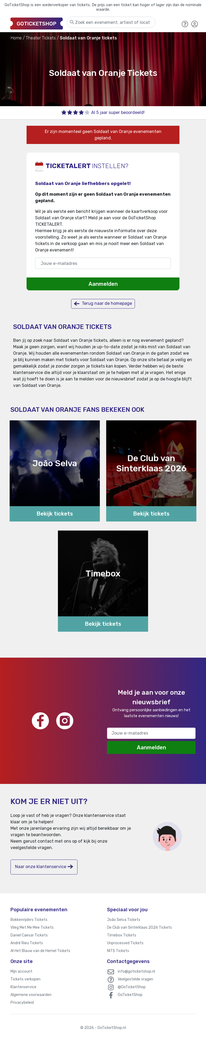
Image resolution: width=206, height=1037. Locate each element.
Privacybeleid (22, 1002)
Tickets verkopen (25, 979)
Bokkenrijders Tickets (28, 919)
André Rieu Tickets (26, 943)
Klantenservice (23, 987)
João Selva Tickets (123, 919)
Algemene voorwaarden (31, 994)
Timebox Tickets (121, 935)
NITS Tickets (118, 951)
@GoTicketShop (132, 987)
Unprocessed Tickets (125, 943)
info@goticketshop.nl (136, 971)
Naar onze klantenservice (44, 866)
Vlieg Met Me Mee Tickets (32, 927)
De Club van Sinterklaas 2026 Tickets (139, 927)
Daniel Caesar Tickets (29, 935)
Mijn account (21, 971)
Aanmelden (103, 284)
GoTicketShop (130, 994)
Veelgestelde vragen (135, 979)
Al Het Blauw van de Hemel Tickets (40, 951)
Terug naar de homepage (103, 303)
